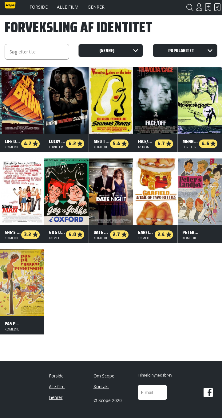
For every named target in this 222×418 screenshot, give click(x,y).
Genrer (96, 7)
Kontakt (101, 386)
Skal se (208, 7)
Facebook (208, 392)
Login (199, 7)
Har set (217, 7)
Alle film (67, 7)
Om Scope (103, 376)
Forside (39, 7)
